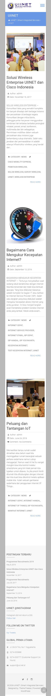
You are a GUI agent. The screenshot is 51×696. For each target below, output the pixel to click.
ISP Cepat (28, 335)
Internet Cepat (15, 325)
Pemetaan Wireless (17, 167)
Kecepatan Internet (17, 345)
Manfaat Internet (17, 511)
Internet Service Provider (21, 330)
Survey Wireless (32, 172)
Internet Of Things (17, 506)
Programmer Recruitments (18, 580)
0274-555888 (15, 652)
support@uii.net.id (17, 665)
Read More (35, 182)
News (24, 157)
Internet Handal (32, 501)
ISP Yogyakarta (26, 340)
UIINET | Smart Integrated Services (28, 685)
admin (19, 93)
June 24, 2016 (21, 438)
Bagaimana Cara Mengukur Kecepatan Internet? (24, 255)
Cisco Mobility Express (19, 162)
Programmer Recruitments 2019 (20, 562)
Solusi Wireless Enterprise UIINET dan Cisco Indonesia (25, 82)
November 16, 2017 (23, 97)
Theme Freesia (25, 688)
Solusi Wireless (16, 172)
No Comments (25, 442)
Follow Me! (11, 618)
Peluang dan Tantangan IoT (18, 598)
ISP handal (13, 340)
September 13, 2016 (23, 269)
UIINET (11, 177)
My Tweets (11, 633)
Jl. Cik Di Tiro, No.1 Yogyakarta (22, 647)
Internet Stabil (15, 335)
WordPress (25, 691)
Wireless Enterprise (25, 177)
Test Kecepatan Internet (20, 350)
